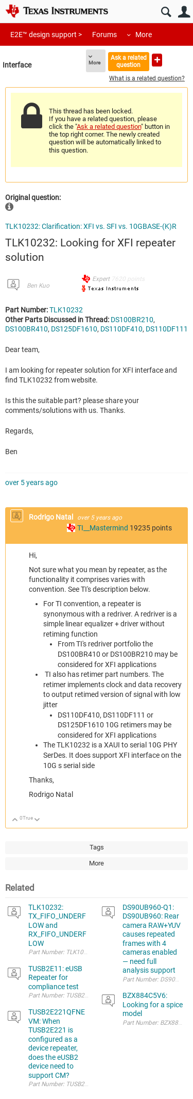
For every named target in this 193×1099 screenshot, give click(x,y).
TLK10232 (66, 310)
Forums (104, 34)
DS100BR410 (26, 329)
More (143, 34)
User (184, 12)
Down (37, 820)
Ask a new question (157, 60)
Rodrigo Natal (52, 517)
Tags (97, 847)
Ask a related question (129, 61)
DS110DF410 (121, 329)
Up (15, 820)
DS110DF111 (167, 329)
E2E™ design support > (46, 34)
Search (166, 12)
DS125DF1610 (74, 329)
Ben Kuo (38, 285)
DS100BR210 (132, 319)
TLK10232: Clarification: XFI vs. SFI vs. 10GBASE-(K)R (91, 226)
